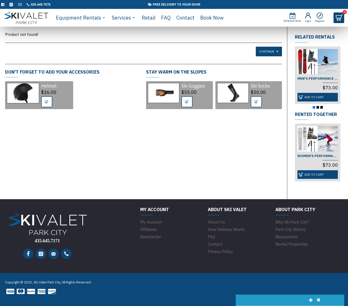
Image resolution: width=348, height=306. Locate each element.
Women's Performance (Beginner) (317, 156)
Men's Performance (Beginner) (317, 79)
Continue (266, 51)
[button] (314, 107)
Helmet (49, 86)
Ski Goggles (193, 86)
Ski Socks (260, 86)
